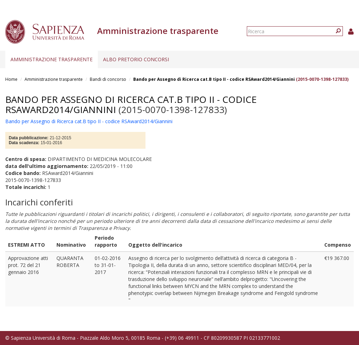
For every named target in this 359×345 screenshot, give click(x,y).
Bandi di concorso (108, 79)
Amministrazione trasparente (52, 59)
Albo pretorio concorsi (136, 59)
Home (11, 79)
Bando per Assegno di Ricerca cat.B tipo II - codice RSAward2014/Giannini (214, 79)
